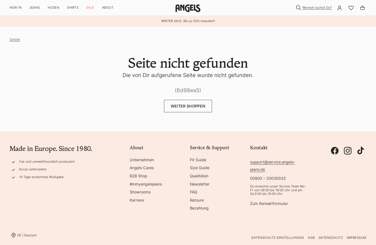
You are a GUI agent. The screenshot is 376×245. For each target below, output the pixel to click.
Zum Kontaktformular (269, 204)
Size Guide (199, 168)
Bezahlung (199, 208)
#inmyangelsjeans (146, 184)
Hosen (53, 7)
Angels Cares (142, 168)
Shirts (72, 7)
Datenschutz (331, 237)
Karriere (137, 200)
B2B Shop (138, 176)
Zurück (15, 39)
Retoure (197, 200)
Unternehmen (142, 160)
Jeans (34, 7)
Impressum (356, 237)
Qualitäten (199, 176)
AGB (311, 237)
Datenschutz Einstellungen (277, 237)
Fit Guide (198, 160)
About (108, 7)
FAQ (193, 192)
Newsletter (200, 184)
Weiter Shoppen (188, 106)
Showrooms (140, 192)
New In (16, 7)
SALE (90, 7)
